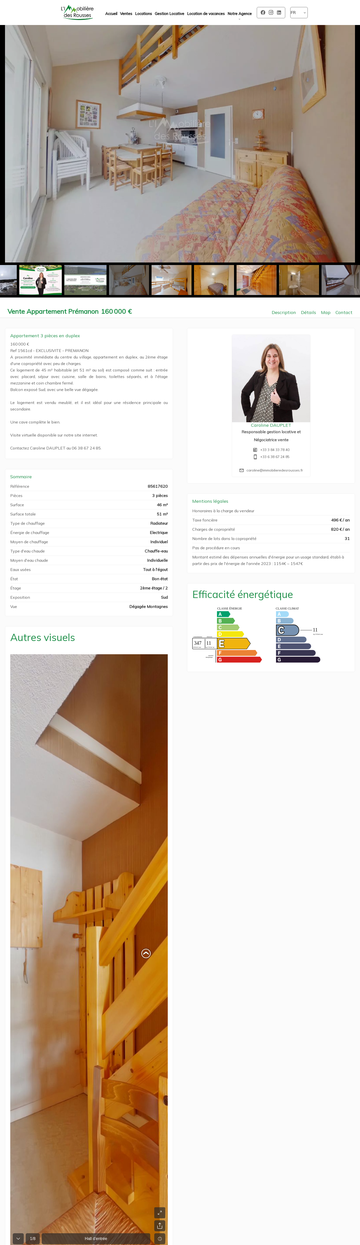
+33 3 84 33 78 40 (275, 450)
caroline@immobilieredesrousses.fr (274, 470)
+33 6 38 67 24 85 (275, 456)
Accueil (77, 12)
